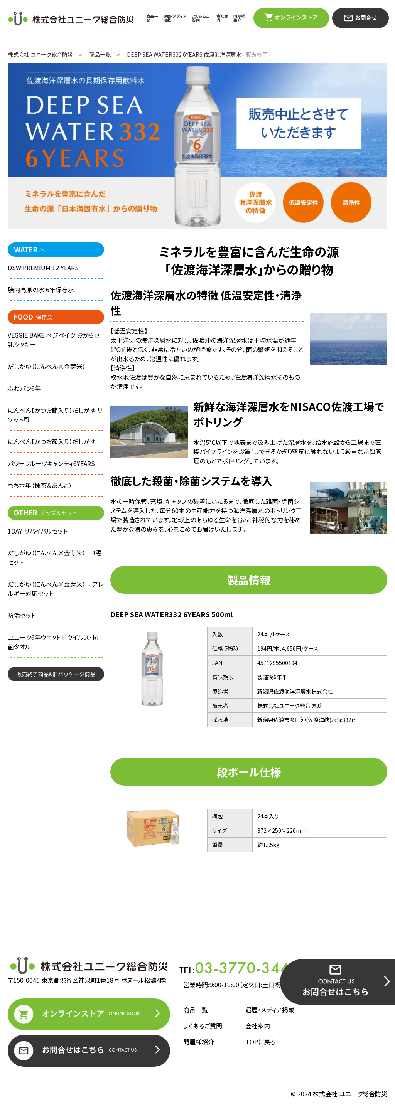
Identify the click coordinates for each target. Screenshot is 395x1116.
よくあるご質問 (200, 18)
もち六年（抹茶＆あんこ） (40, 485)
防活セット (21, 615)
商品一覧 (152, 18)
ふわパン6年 (24, 388)
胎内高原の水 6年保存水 (41, 289)
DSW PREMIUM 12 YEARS (43, 267)
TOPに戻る (260, 1041)
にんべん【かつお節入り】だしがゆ (52, 441)
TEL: (238, 968)
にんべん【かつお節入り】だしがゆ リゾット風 (55, 415)
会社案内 (222, 18)
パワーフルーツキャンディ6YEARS (51, 463)
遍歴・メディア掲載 (174, 18)
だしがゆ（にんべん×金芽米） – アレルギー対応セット (55, 588)
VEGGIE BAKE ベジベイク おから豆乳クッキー (54, 339)
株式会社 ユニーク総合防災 (40, 54)
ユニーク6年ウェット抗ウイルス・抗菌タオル (53, 642)
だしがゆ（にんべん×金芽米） (47, 366)
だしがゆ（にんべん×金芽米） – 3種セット (55, 557)
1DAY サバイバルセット (38, 530)
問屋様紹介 (239, 18)
